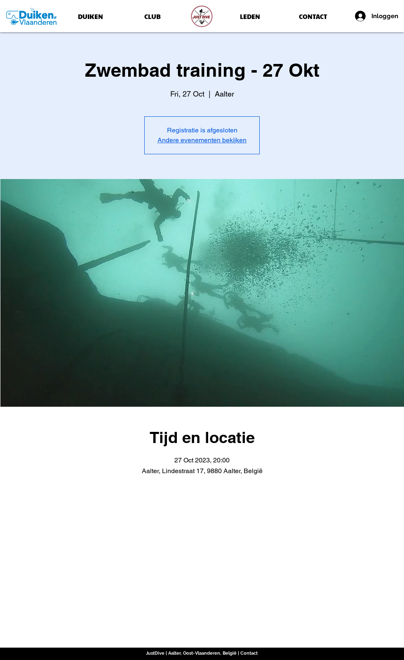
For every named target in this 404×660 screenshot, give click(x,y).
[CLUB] (152, 16)
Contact (249, 653)
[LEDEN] (250, 16)
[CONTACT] (312, 16)
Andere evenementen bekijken (202, 140)
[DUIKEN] (90, 16)
